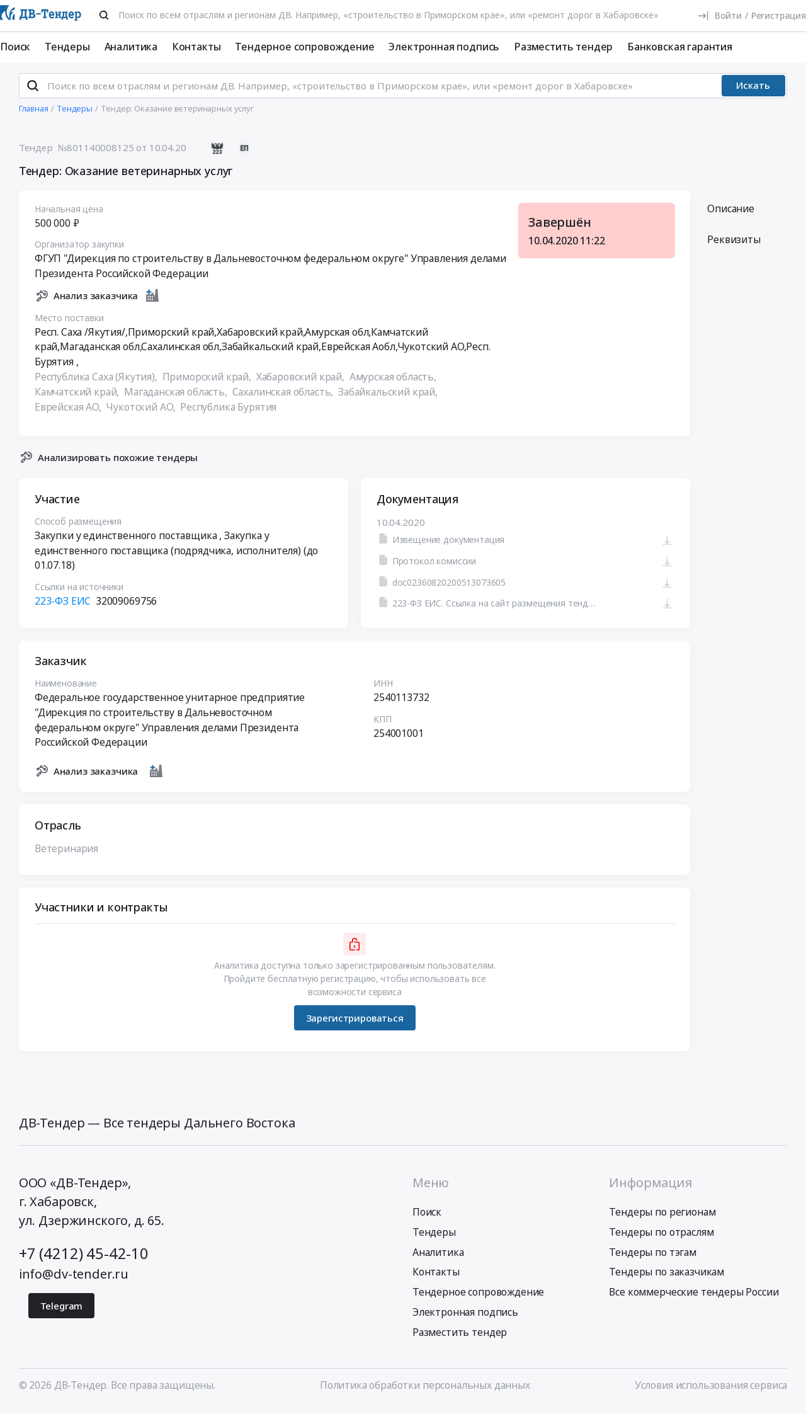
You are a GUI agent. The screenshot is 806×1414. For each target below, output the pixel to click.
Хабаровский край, (301, 382)
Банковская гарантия (679, 47)
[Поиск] (104, 15)
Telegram (61, 1311)
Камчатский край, (78, 397)
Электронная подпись (444, 47)
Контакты (196, 47)
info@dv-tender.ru (73, 1279)
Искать (753, 90)
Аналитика (131, 47)
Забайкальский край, (389, 397)
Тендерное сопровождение (304, 47)
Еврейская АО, (69, 412)
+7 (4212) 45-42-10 (84, 1258)
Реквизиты (734, 245)
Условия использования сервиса (711, 1391)
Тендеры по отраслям (661, 1237)
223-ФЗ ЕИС (63, 606)
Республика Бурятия (228, 412)
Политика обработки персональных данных (425, 1391)
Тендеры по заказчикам (666, 1277)
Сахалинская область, (284, 397)
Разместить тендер (563, 47)
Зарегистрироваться (354, 1023)
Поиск (15, 47)
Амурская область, (393, 382)
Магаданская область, (177, 397)
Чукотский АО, (142, 412)
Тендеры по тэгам (652, 1257)
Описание (730, 213)
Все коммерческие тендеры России (693, 1297)
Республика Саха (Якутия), (97, 382)
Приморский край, (207, 382)
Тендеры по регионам (662, 1217)
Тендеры (67, 47)
